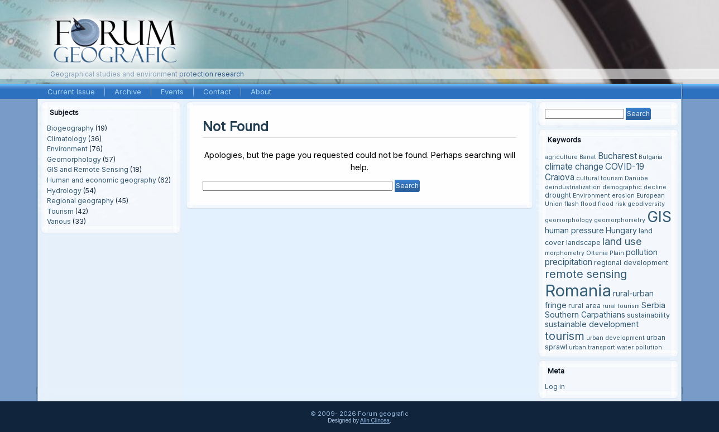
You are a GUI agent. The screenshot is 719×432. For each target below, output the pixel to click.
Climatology (67, 139)
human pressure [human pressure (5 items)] (574, 230)
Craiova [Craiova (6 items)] (559, 177)
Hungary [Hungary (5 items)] (621, 230)
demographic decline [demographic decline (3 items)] (634, 187)
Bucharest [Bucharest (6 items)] (617, 156)
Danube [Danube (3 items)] (636, 178)
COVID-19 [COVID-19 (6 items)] (624, 166)
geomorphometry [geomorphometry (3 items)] (619, 220)
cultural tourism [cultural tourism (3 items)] (599, 178)
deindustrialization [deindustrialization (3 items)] (573, 187)
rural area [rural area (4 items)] (584, 305)
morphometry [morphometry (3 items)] (564, 253)
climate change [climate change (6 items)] (574, 166)
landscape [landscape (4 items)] (583, 242)
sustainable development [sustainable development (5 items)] (592, 324)
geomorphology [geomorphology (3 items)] (568, 220)
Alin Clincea (375, 420)
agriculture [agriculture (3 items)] (561, 157)
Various (59, 221)
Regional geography (80, 200)
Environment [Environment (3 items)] (591, 195)
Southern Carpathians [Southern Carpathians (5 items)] (585, 314)
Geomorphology (74, 159)
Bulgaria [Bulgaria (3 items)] (651, 157)
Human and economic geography (101, 180)
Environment (67, 149)
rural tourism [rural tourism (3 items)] (621, 306)
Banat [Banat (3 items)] (587, 157)
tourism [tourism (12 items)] (564, 336)
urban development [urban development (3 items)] (615, 338)
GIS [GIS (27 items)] (659, 216)
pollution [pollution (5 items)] (642, 252)
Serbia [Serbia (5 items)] (653, 305)
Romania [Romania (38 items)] (578, 290)
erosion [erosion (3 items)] (623, 195)
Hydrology (64, 190)
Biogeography (70, 128)
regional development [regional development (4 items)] (631, 262)
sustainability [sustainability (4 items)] (648, 315)
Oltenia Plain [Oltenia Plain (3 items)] (605, 253)
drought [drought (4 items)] (558, 195)
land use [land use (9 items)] (622, 241)
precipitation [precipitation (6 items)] (568, 262)
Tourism (60, 211)
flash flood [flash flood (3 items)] (580, 204)
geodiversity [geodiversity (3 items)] (646, 204)
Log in (555, 386)
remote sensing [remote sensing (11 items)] (586, 274)
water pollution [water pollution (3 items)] (639, 347)
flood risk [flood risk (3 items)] (612, 204)
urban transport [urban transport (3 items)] (592, 347)
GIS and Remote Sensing (87, 169)
